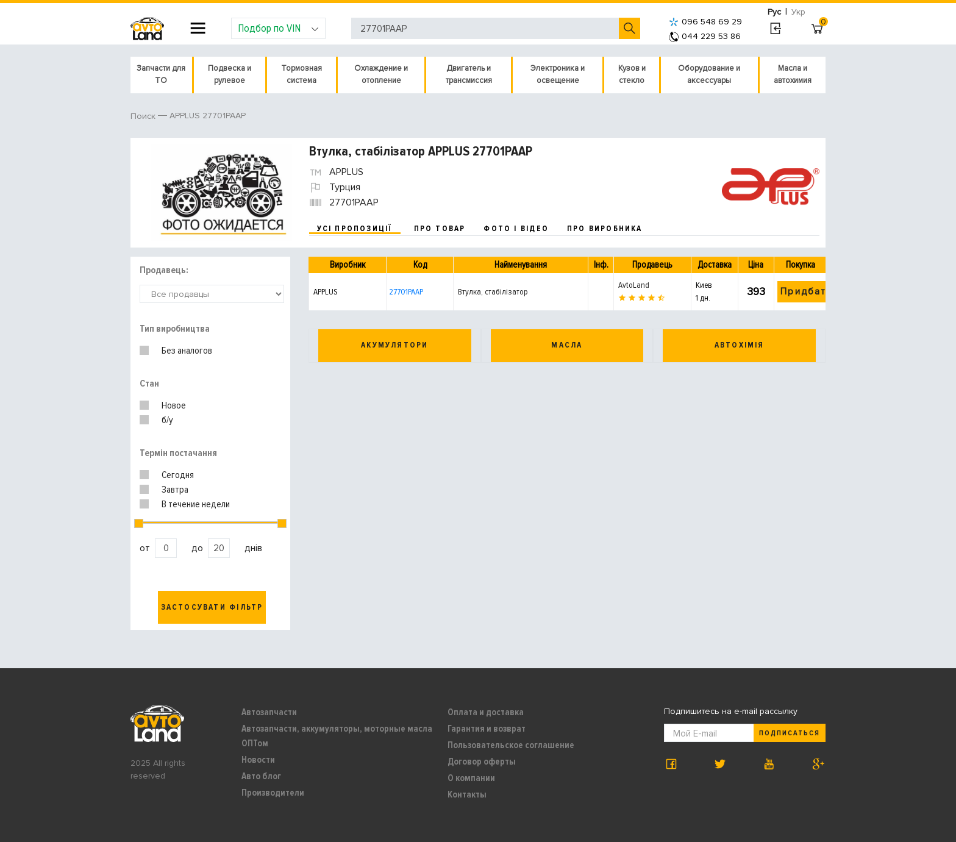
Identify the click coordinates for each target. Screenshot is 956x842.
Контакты (467, 794)
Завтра (175, 489)
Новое (174, 405)
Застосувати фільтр (212, 607)
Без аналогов (187, 350)
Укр (798, 12)
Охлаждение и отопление (381, 74)
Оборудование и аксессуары (709, 74)
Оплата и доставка (486, 712)
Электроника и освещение (557, 74)
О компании (471, 777)
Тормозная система (301, 74)
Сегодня (178, 475)
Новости (258, 759)
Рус (774, 12)
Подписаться (789, 733)
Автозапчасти (269, 712)
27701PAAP (406, 292)
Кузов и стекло (632, 74)
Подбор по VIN (278, 28)
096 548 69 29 (705, 21)
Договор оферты (482, 761)
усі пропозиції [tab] (355, 229)
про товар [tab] (440, 229)
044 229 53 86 (705, 36)
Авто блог (261, 776)
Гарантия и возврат (487, 728)
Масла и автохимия (793, 74)
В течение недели (196, 504)
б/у (167, 420)
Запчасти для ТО (161, 74)
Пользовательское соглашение (511, 745)
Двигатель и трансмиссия (469, 74)
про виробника (605, 229)
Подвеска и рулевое (229, 74)
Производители (272, 792)
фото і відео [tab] (516, 229)
